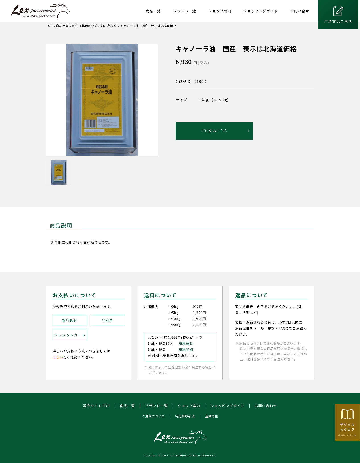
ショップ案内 (219, 11)
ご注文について (153, 416)
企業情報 (211, 416)
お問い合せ (299, 11)
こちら (58, 357)
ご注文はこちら (338, 21)
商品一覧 (153, 11)
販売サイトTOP (96, 406)
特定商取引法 (185, 416)
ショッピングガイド (260, 11)
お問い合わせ (265, 406)
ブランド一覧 (184, 11)
